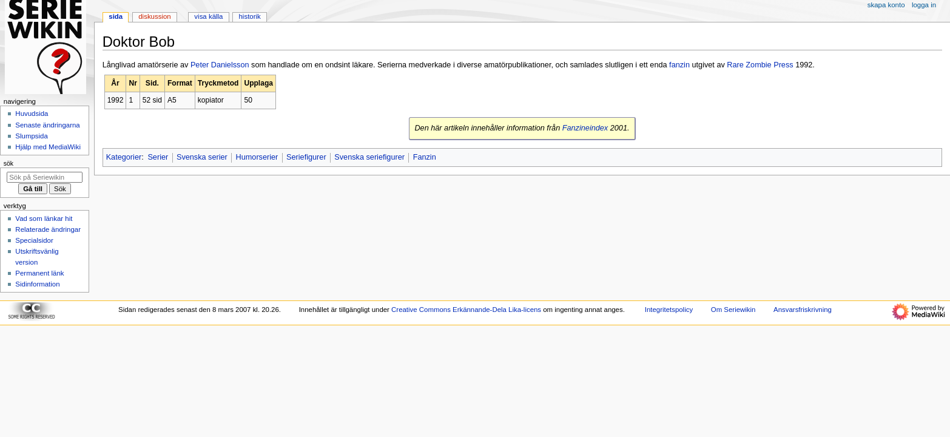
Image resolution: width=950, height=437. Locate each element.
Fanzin (424, 157)
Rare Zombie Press (760, 65)
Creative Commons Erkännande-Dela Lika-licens (466, 309)
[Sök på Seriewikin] (45, 177)
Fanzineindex (585, 128)
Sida (116, 16)
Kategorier (124, 157)
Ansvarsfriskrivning (802, 309)
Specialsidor (34, 240)
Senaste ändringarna (47, 125)
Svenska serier (202, 157)
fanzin (679, 65)
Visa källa (208, 16)
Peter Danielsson (219, 65)
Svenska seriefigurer (369, 157)
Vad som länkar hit (43, 218)
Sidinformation (37, 284)
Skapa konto (886, 4)
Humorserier (257, 157)
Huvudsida (31, 113)
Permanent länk (39, 273)
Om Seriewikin (733, 309)
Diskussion (154, 16)
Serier (157, 157)
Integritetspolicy (669, 309)
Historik (250, 16)
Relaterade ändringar (48, 229)
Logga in (924, 4)
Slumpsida (31, 136)
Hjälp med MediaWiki (48, 147)
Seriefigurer (306, 157)
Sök (8, 163)
